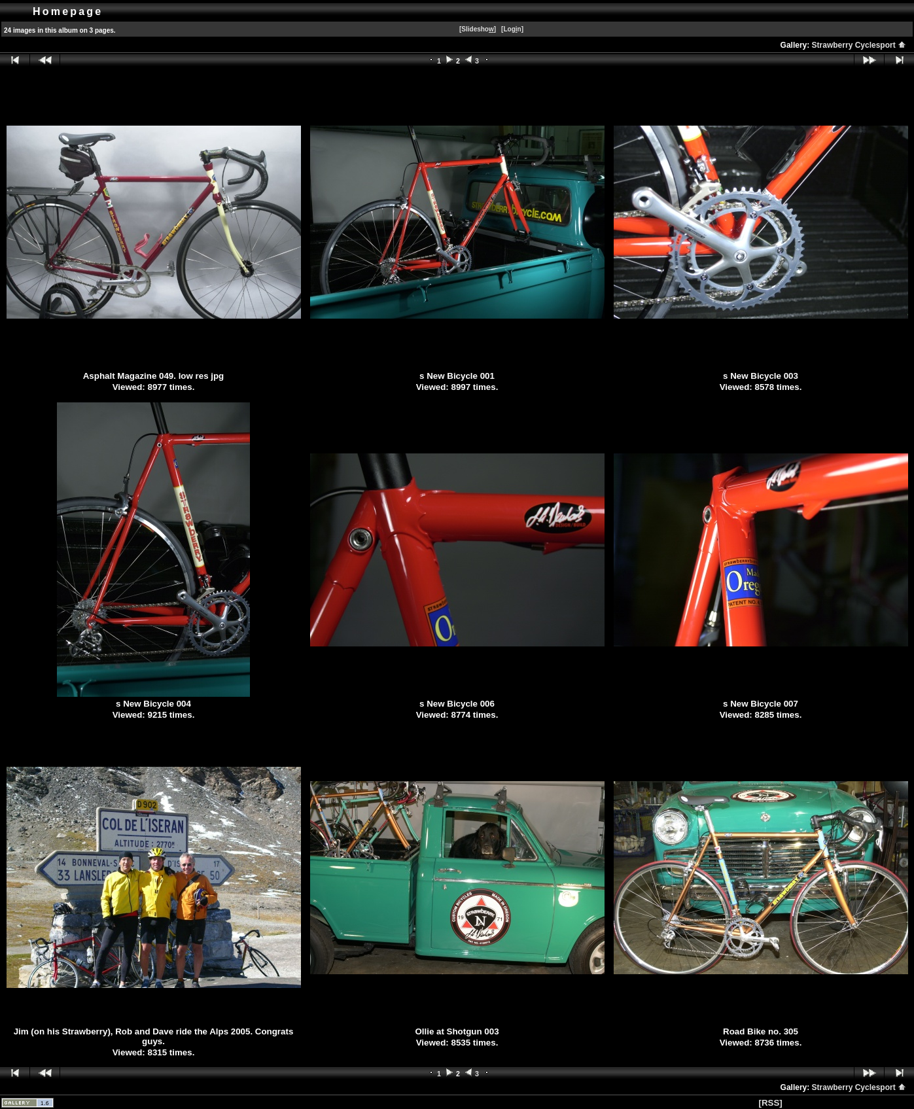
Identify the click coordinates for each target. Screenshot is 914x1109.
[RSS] (770, 1103)
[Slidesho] (477, 29)
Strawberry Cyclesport (859, 45)
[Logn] (512, 29)
